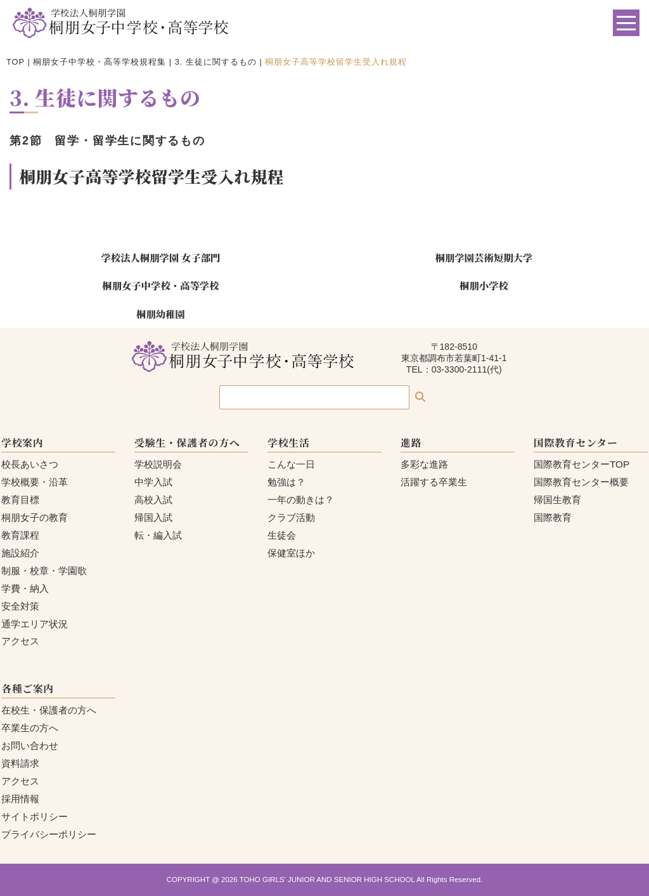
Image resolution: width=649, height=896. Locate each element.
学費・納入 (25, 588)
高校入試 (153, 499)
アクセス (20, 641)
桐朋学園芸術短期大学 (484, 257)
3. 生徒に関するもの (216, 62)
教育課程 (20, 535)
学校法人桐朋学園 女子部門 (160, 257)
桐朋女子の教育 (34, 517)
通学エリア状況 (34, 623)
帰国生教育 (557, 499)
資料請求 (20, 763)
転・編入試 (158, 535)
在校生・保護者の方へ (48, 710)
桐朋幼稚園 (160, 314)
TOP (15, 62)
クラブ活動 (291, 517)
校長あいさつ (29, 464)
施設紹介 (20, 552)
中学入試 (153, 482)
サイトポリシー (34, 816)
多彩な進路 (424, 464)
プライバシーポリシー (48, 834)
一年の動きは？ (300, 499)
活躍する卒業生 (434, 482)
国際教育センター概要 (581, 482)
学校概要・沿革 (34, 482)
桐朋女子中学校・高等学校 (160, 285)
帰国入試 (153, 517)
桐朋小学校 (483, 285)
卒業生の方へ (29, 727)
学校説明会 (158, 464)
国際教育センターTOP (581, 464)
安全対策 (20, 606)
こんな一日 (291, 464)
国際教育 (553, 517)
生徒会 (281, 535)
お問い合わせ (29, 745)
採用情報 (20, 798)
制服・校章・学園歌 (44, 570)
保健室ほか (291, 552)
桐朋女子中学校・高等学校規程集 (99, 62)
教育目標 (20, 499)
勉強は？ (286, 482)
